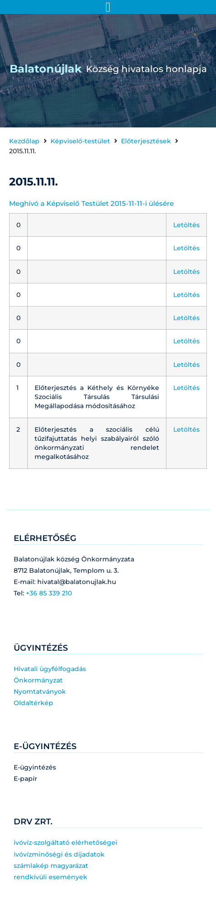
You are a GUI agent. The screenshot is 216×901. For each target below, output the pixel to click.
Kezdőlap (24, 141)
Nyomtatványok (40, 691)
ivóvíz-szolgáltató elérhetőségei (65, 842)
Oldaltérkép (33, 703)
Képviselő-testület (80, 141)
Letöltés (186, 225)
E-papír (25, 778)
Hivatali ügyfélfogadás (50, 669)
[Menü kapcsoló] (108, 7)
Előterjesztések (146, 141)
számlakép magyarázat (51, 866)
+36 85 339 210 (49, 593)
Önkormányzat (38, 680)
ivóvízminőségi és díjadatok (59, 854)
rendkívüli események (50, 877)
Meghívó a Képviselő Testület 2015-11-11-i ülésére (91, 203)
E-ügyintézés (35, 767)
